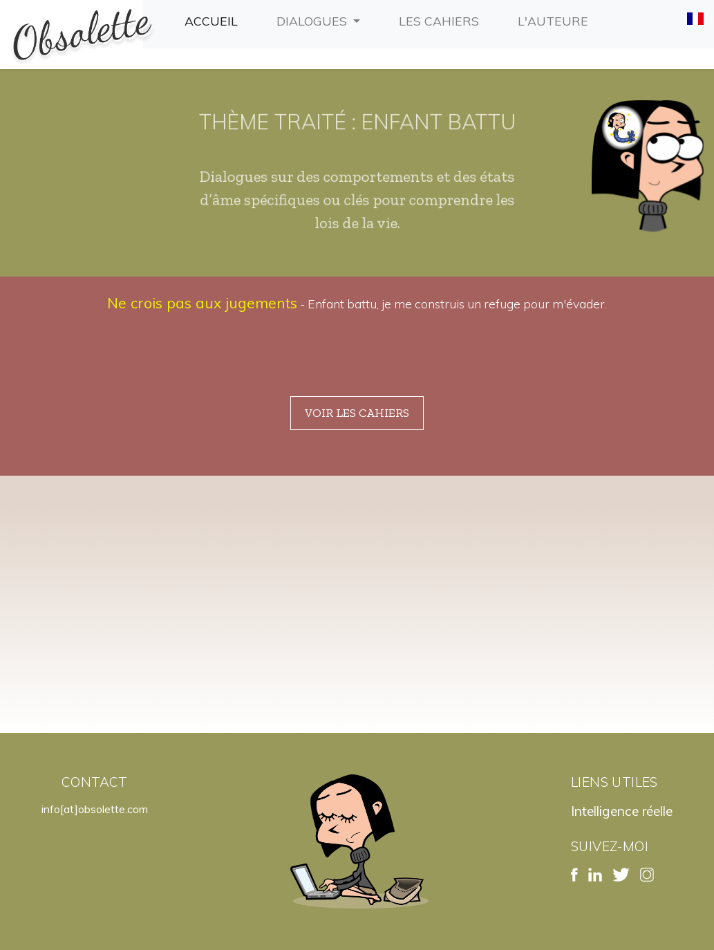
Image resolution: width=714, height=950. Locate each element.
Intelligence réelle (622, 811)
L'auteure (556, 19)
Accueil (214, 19)
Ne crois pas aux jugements (202, 303)
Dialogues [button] (313, 20)
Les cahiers (442, 19)
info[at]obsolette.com (94, 809)
